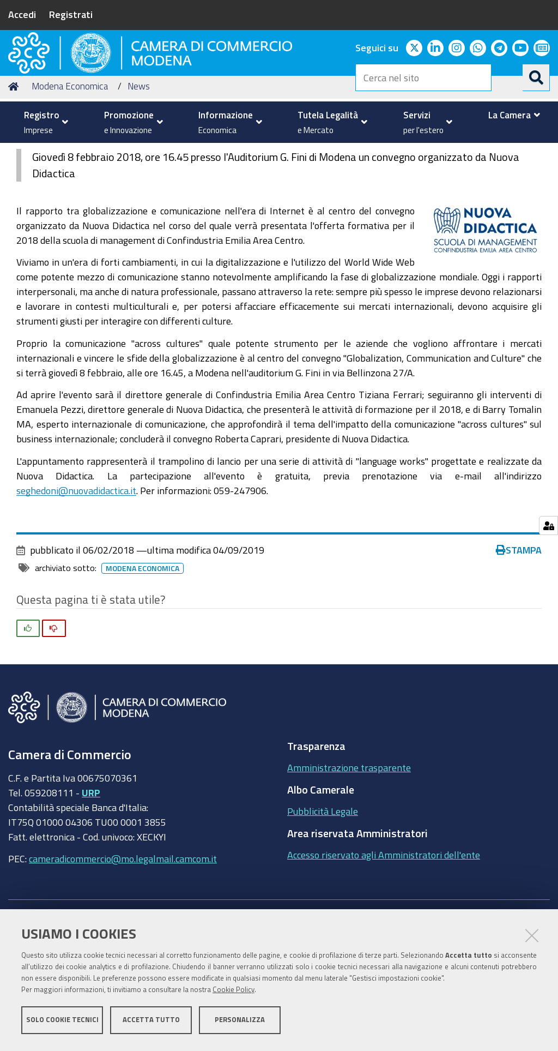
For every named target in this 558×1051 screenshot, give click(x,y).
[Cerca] (536, 77)
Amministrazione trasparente (349, 851)
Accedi (22, 14)
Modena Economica (70, 169)
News (139, 169)
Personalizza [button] (240, 1022)
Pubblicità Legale (322, 894)
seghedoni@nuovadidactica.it (76, 573)
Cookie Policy (233, 992)
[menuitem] (43, 122)
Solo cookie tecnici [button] (62, 1022)
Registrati (71, 14)
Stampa (519, 633)
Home (15, 169)
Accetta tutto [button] (151, 1022)
